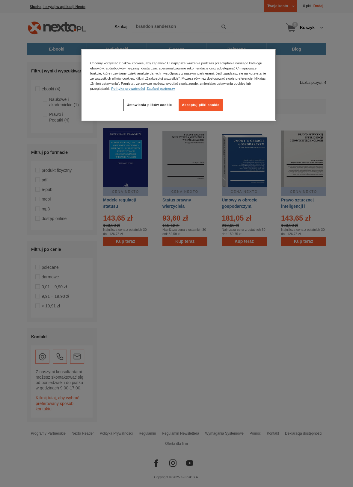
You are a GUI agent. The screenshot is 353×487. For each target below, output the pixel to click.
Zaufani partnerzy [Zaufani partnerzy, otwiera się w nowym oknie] (161, 88)
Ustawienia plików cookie (149, 105)
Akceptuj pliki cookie (200, 105)
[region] (178, 85)
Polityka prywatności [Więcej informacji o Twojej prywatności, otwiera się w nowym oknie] (128, 88)
